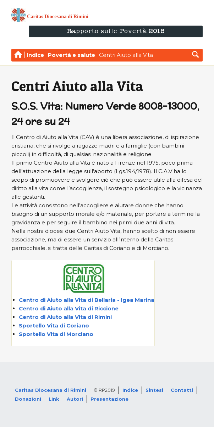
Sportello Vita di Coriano (54, 325)
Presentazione (109, 399)
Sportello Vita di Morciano (56, 334)
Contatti (182, 390)
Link (54, 399)
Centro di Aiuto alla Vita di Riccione (69, 308)
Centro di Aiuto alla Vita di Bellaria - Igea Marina (86, 300)
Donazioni (28, 399)
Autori (75, 399)
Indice (130, 390)
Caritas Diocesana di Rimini (50, 390)
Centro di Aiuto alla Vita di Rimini (65, 317)
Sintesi (154, 390)
